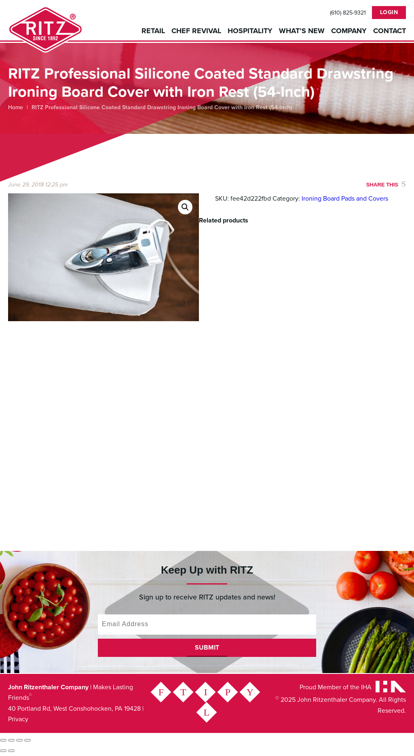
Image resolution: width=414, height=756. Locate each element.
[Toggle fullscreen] (11, 742)
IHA (366, 689)
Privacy (18, 721)
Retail (153, 30)
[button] (185, 207)
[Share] (19, 742)
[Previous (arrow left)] (3, 753)
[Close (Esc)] (27, 742)
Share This (382, 185)
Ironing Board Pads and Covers (345, 199)
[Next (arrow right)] (11, 753)
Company (349, 30)
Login (389, 12)
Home (15, 107)
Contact (389, 30)
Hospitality (250, 30)
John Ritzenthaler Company (45, 29)
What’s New (302, 30)
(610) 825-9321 (348, 13)
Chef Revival (196, 30)
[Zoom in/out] (3, 742)
